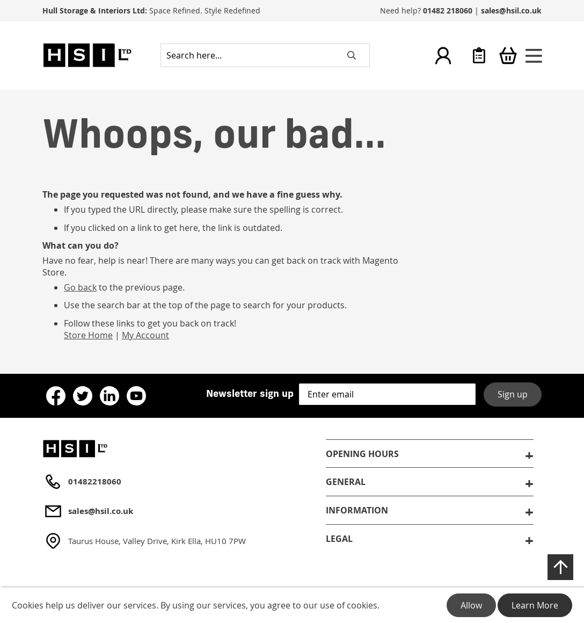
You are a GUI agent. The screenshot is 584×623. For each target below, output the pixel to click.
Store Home (88, 335)
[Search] (352, 55)
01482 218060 (447, 10)
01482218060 (94, 481)
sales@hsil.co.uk (511, 10)
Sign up (513, 394)
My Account (145, 335)
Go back (80, 287)
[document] (292, 605)
